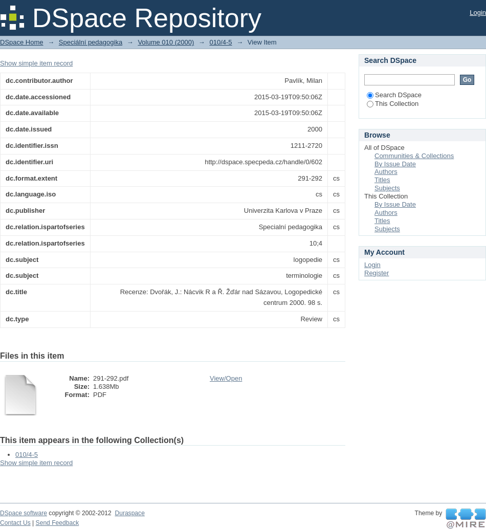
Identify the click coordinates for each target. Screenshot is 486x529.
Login (478, 12)
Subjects (387, 188)
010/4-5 (220, 42)
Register (376, 273)
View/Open (226, 378)
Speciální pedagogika (90, 42)
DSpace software (23, 513)
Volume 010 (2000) (166, 42)
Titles (382, 180)
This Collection (392, 103)
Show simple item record (36, 63)
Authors (385, 171)
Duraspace (129, 513)
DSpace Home (21, 42)
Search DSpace (394, 95)
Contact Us (15, 522)
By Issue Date (395, 164)
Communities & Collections (414, 156)
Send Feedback (57, 522)
